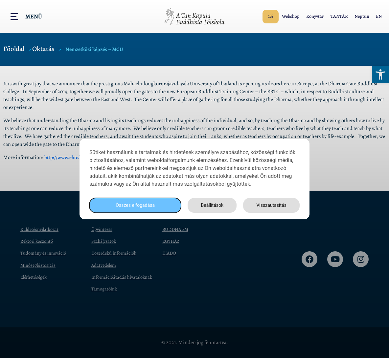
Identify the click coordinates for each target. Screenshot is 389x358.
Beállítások (210, 205)
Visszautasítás (270, 205)
